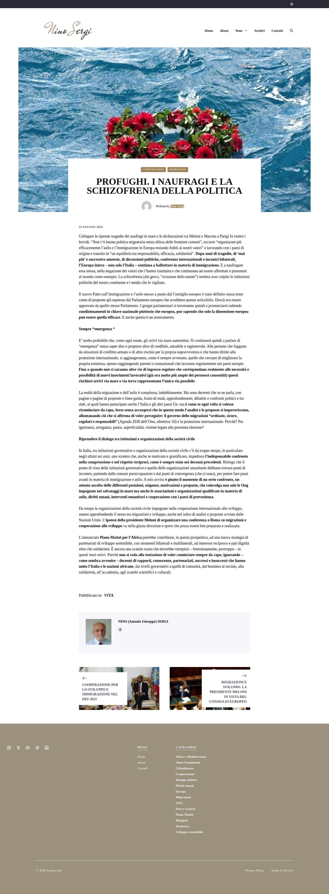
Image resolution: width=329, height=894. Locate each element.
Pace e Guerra (185, 809)
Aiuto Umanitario (188, 762)
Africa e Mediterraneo (191, 756)
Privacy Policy (254, 870)
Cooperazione (153, 169)
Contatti (277, 30)
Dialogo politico (186, 780)
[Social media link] (291, 4)
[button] (289, 31)
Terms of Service (282, 870)
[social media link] (120, 629)
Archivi (259, 30)
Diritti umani (185, 785)
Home (209, 30)
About (224, 30)
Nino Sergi (177, 206)
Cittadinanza (184, 768)
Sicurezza (182, 826)
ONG (179, 803)
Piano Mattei (184, 814)
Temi (243, 31)
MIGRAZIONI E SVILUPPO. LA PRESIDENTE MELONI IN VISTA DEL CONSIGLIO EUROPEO (228, 691)
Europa (181, 791)
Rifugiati (182, 820)
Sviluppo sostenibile (189, 832)
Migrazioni (177, 169)
